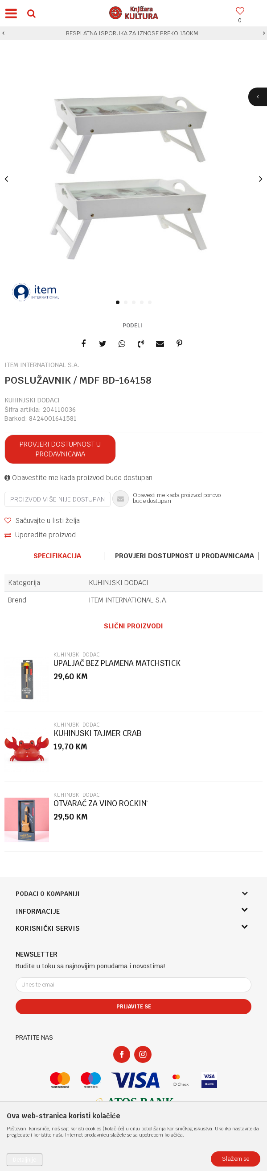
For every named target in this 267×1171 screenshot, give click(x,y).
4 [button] (143, 303)
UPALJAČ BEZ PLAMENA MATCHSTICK (117, 663)
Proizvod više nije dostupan (57, 499)
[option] (133, 33)
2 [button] (127, 303)
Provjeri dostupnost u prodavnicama (60, 449)
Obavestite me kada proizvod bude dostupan (78, 477)
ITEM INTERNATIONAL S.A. (128, 600)
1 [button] (119, 303)
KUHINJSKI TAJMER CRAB (97, 733)
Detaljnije (24, 1159)
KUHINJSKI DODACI (32, 400)
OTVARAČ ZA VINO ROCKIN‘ (100, 803)
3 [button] (135, 303)
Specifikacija (57, 556)
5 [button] (151, 303)
